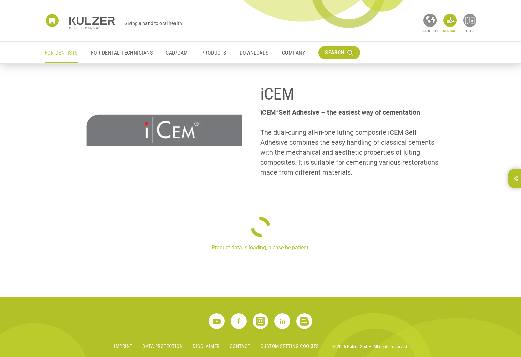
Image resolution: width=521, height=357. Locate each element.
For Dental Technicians (122, 53)
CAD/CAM (177, 53)
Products (213, 53)
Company (293, 53)
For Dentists (61, 53)
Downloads (254, 53)
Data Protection (162, 346)
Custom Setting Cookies (289, 346)
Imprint (123, 346)
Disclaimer (206, 346)
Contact (240, 346)
